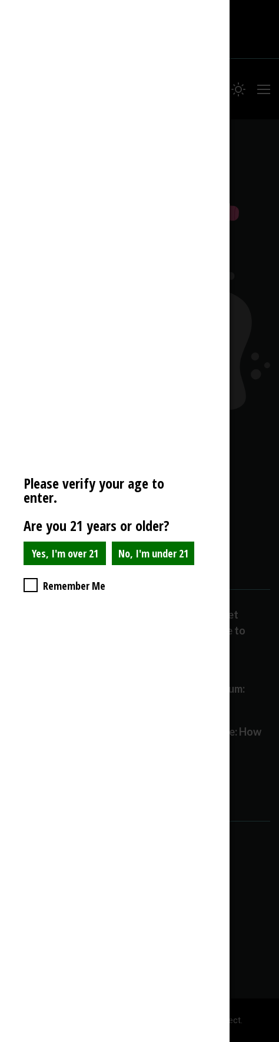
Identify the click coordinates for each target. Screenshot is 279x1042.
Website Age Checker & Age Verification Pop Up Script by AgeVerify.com (264, 1039)
